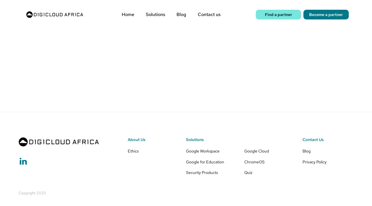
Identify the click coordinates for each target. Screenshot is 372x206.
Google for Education (205, 162)
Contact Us (313, 139)
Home (128, 14)
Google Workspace (203, 151)
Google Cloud (256, 151)
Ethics (133, 151)
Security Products (202, 172)
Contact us (209, 14)
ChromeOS (254, 162)
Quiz (248, 172)
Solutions (155, 14)
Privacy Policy (315, 162)
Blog (181, 14)
